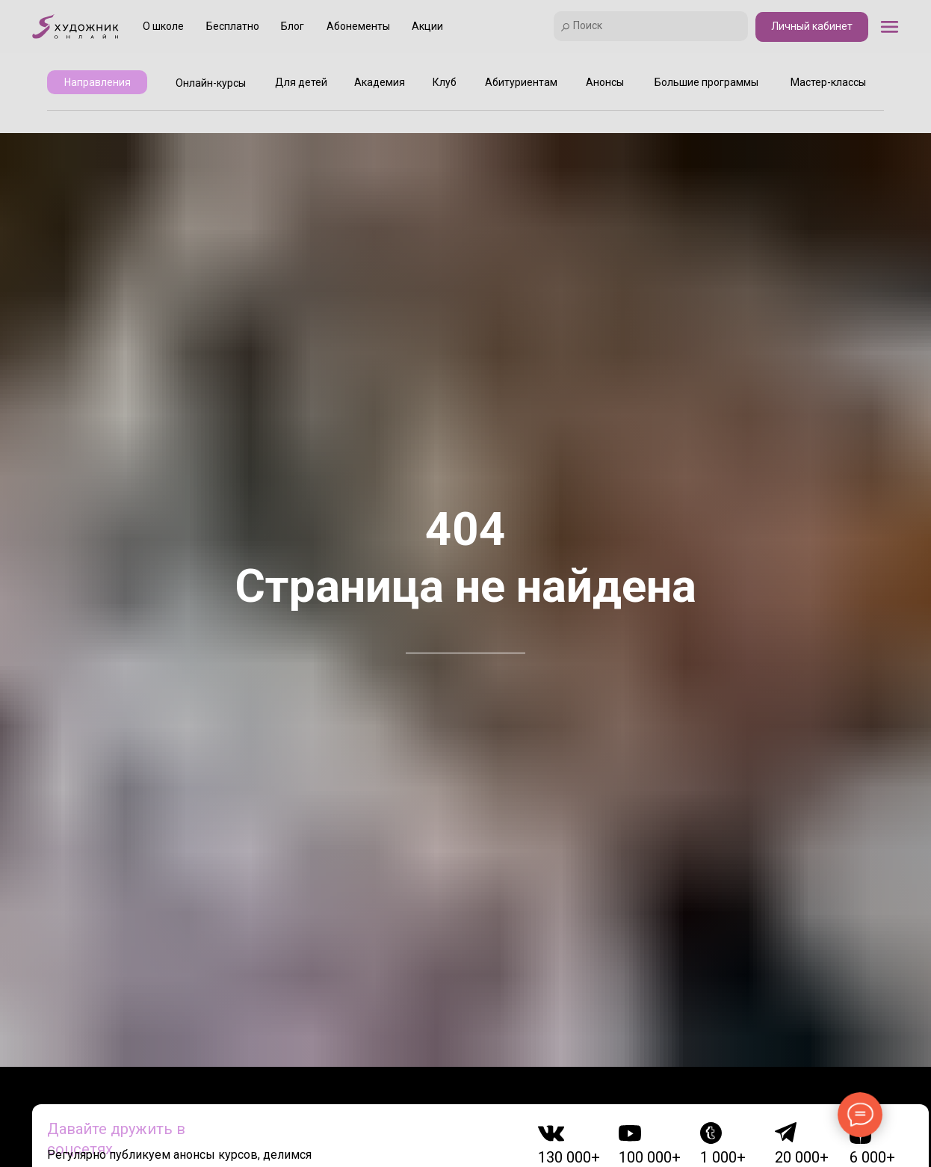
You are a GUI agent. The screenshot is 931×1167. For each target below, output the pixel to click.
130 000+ (569, 1157)
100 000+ (650, 1157)
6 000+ (872, 1157)
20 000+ (802, 1157)
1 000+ (723, 1157)
